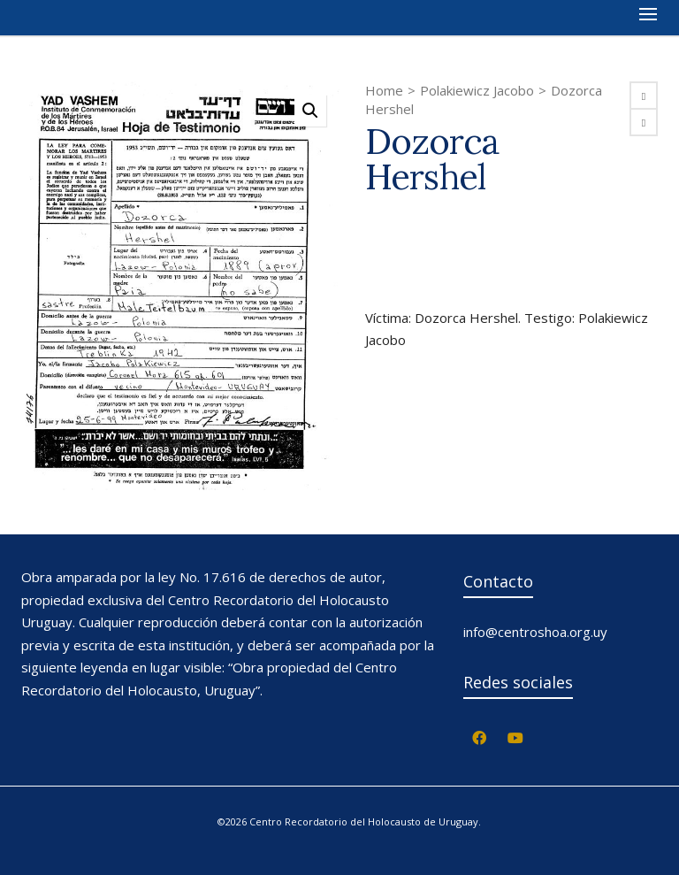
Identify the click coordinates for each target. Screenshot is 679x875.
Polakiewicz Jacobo (477, 90)
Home (384, 90)
